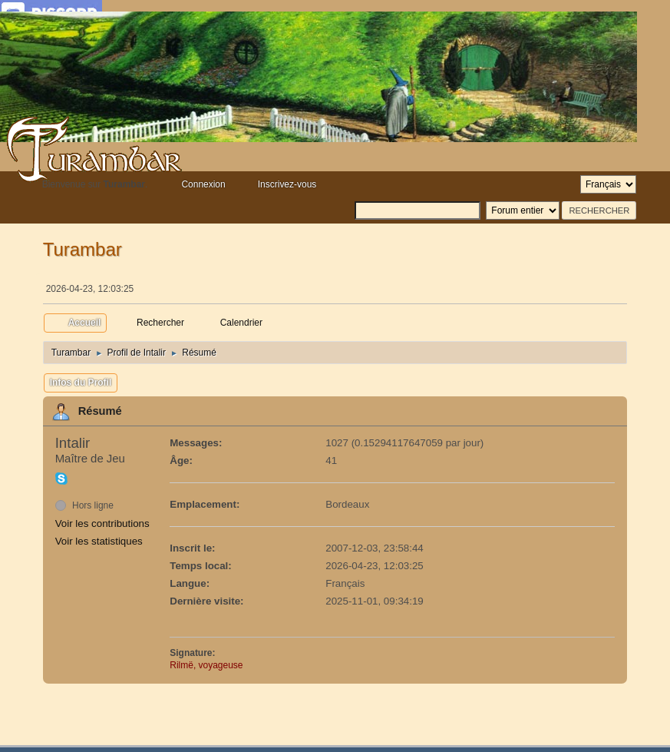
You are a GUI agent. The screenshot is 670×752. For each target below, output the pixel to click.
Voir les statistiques (99, 541)
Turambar (82, 249)
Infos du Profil (81, 382)
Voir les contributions (102, 523)
